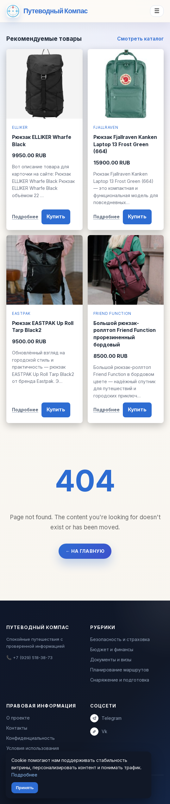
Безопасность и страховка (120, 639)
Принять (25, 787)
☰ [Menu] (157, 11)
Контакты (16, 728)
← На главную (85, 551)
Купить (56, 217)
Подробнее (25, 216)
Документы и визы (110, 659)
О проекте (18, 717)
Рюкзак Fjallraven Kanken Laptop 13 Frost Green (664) (125, 144)
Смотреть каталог (140, 39)
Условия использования (32, 748)
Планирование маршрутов (119, 669)
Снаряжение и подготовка (119, 679)
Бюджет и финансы (111, 649)
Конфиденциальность (30, 738)
